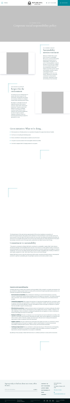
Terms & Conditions (20, 401)
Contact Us (44, 383)
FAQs (42, 392)
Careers (43, 394)
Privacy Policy (19, 400)
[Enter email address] (21, 389)
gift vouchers (51, 3)
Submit (35, 389)
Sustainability (45, 390)
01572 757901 (58, 390)
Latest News (45, 388)
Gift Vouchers (45, 385)
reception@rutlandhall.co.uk (59, 393)
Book (64, 3)
